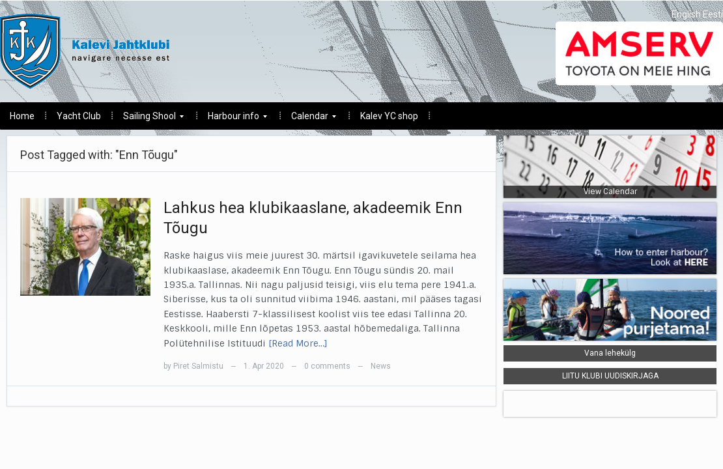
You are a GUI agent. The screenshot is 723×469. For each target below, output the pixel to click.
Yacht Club (79, 116)
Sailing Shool (148, 119)
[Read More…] (298, 343)
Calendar (308, 119)
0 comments (327, 366)
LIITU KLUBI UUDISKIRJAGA (610, 375)
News (381, 366)
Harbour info (232, 119)
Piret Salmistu (198, 366)
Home (22, 116)
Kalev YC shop (389, 116)
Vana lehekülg (610, 353)
